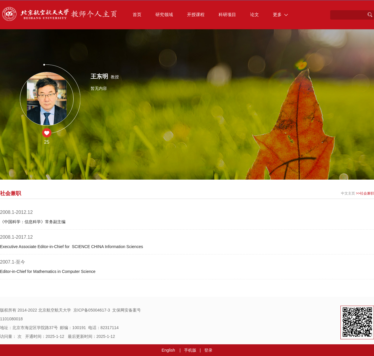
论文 (254, 14)
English (168, 350)
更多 (280, 14)
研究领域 (164, 14)
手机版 (190, 350)
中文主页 (348, 193)
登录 (208, 350)
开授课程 (196, 14)
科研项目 (227, 14)
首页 (137, 14)
